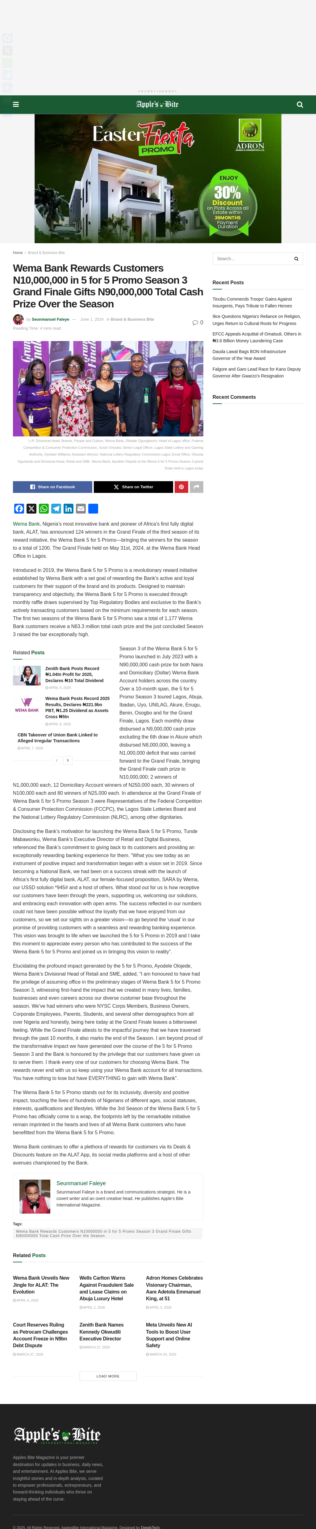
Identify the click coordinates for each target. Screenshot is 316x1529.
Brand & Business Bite (46, 253)
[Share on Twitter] (133, 487)
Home (18, 253)
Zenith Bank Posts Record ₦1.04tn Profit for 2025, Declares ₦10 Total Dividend (74, 674)
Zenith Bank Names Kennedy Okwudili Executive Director (102, 1331)
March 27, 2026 (28, 1354)
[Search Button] (300, 104)
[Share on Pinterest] (181, 487)
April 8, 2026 (58, 724)
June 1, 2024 (92, 319)
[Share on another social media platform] (196, 487)
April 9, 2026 (58, 688)
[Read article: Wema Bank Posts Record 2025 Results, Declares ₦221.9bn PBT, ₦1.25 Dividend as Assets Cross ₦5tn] (27, 705)
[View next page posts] (68, 760)
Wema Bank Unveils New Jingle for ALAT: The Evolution (41, 1284)
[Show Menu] (16, 104)
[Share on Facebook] (52, 487)
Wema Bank (26, 524)
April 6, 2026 (26, 1300)
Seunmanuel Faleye (50, 319)
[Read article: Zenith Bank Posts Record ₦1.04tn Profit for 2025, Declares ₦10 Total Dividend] (27, 675)
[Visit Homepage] (158, 104)
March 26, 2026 (161, 1354)
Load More (108, 1376)
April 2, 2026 (92, 1307)
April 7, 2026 (30, 748)
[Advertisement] (158, 43)
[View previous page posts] (56, 760)
